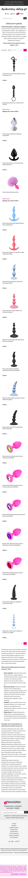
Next (25, 50)
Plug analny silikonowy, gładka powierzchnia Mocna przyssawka (11, 369)
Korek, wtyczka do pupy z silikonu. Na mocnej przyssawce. (12, 311)
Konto (12, 13)
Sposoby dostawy (14, 831)
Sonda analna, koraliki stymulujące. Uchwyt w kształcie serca (13, 74)
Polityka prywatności (14, 827)
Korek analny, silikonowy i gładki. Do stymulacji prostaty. (11, 602)
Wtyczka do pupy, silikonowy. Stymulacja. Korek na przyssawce (13, 340)
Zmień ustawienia (15, 874)
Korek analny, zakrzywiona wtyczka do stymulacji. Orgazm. (12, 282)
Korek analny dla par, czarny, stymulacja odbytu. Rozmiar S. (12, 163)
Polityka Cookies (14, 829)
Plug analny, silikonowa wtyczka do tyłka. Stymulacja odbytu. (13, 253)
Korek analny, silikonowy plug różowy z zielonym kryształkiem (12, 457)
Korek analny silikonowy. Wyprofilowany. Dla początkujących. (13, 224)
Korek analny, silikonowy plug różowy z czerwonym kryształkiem (12, 573)
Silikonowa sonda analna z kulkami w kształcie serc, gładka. (12, 631)
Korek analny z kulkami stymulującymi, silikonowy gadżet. (12, 427)
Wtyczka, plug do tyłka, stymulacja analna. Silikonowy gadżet (13, 398)
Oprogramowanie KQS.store (6, 852)
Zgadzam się (22, 874)
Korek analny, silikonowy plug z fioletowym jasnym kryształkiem (13, 515)
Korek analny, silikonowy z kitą (10, 192)
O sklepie (14, 823)
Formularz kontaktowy (14, 835)
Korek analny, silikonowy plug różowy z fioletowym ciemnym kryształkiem (12, 544)
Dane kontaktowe (14, 837)
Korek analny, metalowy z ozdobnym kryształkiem (12, 134)
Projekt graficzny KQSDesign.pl (21, 852)
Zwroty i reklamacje (14, 833)
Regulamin (14, 825)
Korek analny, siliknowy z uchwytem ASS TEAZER (13, 103)
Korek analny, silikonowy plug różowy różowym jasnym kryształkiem (12, 486)
